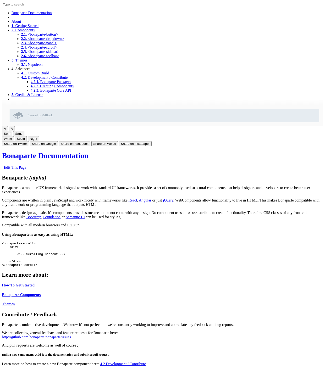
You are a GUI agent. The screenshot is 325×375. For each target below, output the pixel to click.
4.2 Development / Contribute (123, 369)
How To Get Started (18, 290)
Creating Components (52, 86)
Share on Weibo (104, 144)
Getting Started (25, 26)
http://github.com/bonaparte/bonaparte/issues (36, 342)
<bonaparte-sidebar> (40, 52)
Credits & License (27, 95)
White (8, 138)
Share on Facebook (74, 144)
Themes (19, 60)
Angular (145, 200)
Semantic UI (75, 217)
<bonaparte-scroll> (39, 47)
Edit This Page (14, 167)
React (132, 200)
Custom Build (35, 73)
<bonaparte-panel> (39, 43)
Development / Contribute (44, 77)
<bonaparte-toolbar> (40, 56)
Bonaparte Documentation (31, 13)
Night (33, 138)
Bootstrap (33, 217)
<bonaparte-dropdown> (42, 39)
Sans (18, 133)
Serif (7, 133)
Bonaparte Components (21, 300)
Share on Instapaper (135, 144)
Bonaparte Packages (51, 82)
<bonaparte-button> (39, 34)
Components (23, 30)
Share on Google (44, 144)
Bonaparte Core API (51, 90)
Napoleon (32, 64)
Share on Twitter (15, 144)
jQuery (168, 200)
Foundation (52, 217)
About (16, 21)
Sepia (21, 138)
